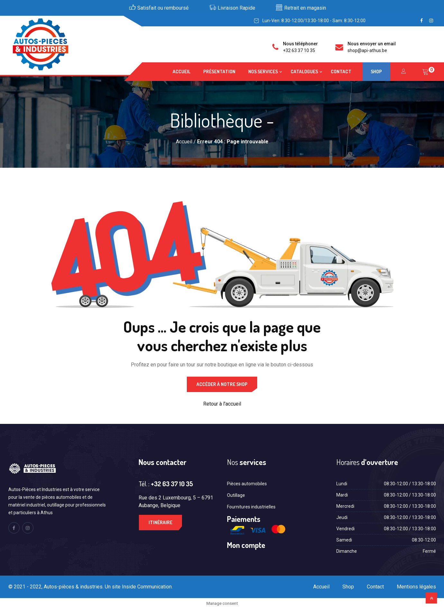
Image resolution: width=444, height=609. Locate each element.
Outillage (236, 495)
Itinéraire (160, 522)
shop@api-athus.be (367, 50)
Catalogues (304, 71)
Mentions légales (416, 587)
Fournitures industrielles (251, 506)
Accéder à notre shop (222, 384)
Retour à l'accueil (222, 404)
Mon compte (246, 545)
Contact (341, 71)
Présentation (219, 71)
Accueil (181, 71)
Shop (376, 71)
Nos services (263, 71)
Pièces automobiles (247, 483)
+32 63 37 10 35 (299, 50)
